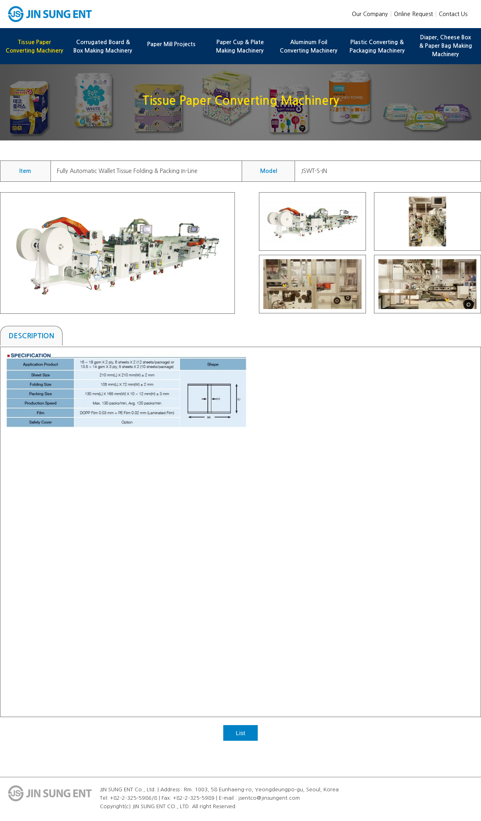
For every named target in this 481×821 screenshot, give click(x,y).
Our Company (370, 14)
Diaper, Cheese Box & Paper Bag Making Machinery (445, 46)
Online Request (413, 14)
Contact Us (453, 14)
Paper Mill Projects (171, 44)
